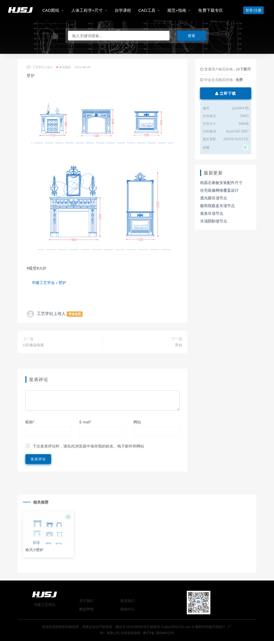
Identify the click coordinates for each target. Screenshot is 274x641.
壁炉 (62, 282)
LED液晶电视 (33, 345)
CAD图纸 (51, 10)
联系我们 (127, 600)
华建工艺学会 (43, 282)
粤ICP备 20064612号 (158, 633)
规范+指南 (176, 10)
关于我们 (86, 600)
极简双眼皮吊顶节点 (217, 205)
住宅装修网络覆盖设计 (219, 190)
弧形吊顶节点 (211, 213)
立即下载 (225, 93)
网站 (137, 422)
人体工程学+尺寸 (87, 10)
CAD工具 (146, 10)
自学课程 (123, 10)
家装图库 (63, 67)
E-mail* (85, 422)
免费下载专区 (210, 10)
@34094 (240, 108)
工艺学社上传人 (40, 67)
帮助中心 (127, 609)
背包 (178, 345)
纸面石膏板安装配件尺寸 (221, 182)
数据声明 (86, 609)
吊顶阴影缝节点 (213, 221)
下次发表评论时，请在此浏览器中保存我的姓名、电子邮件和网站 (88, 446)
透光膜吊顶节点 (213, 198)
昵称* (30, 422)
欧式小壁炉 (34, 549)
